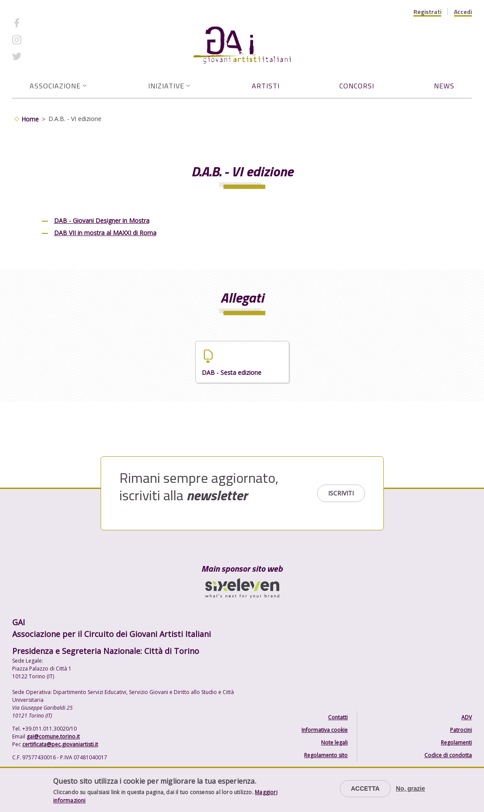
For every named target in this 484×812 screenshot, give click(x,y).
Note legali (334, 742)
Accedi (463, 12)
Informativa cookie (324, 730)
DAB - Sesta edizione (231, 372)
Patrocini (461, 730)
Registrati (427, 12)
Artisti (266, 86)
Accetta (365, 788)
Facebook (40, 23)
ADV (466, 717)
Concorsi (356, 86)
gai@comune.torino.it (53, 736)
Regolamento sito (326, 755)
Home (30, 119)
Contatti (338, 717)
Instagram (41, 39)
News (444, 86)
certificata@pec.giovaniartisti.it (60, 744)
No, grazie (410, 788)
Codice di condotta (448, 755)
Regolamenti (456, 742)
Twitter (37, 56)
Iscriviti (341, 493)
